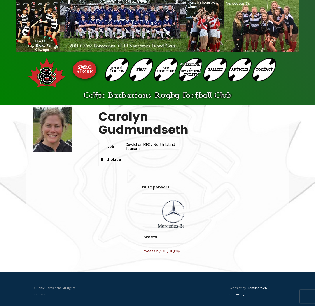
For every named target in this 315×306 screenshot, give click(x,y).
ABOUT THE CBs (117, 69)
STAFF (141, 69)
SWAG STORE (85, 69)
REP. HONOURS (166, 69)
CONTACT (264, 69)
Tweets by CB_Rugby (161, 251)
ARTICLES (239, 69)
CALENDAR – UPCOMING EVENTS (191, 69)
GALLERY (215, 69)
